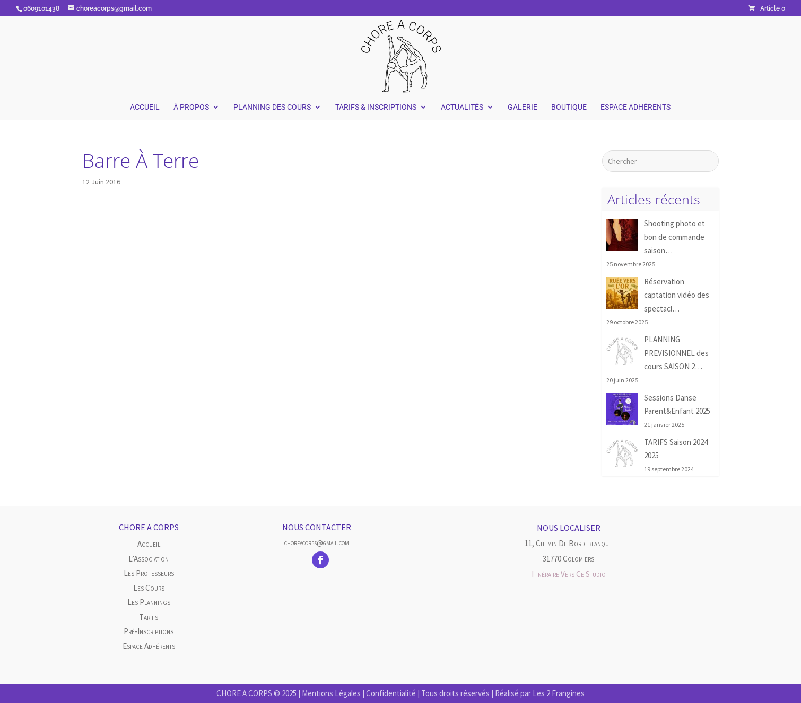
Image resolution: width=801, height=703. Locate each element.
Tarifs (148, 617)
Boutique (569, 107)
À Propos (191, 107)
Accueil (145, 107)
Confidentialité (391, 693)
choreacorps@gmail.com (316, 542)
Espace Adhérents (635, 107)
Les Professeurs (149, 573)
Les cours (148, 588)
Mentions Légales (331, 693)
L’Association (148, 559)
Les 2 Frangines (559, 693)
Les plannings (148, 602)
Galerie (522, 107)
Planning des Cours (272, 107)
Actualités (462, 107)
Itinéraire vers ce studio (569, 574)
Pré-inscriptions (148, 631)
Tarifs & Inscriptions (375, 107)
